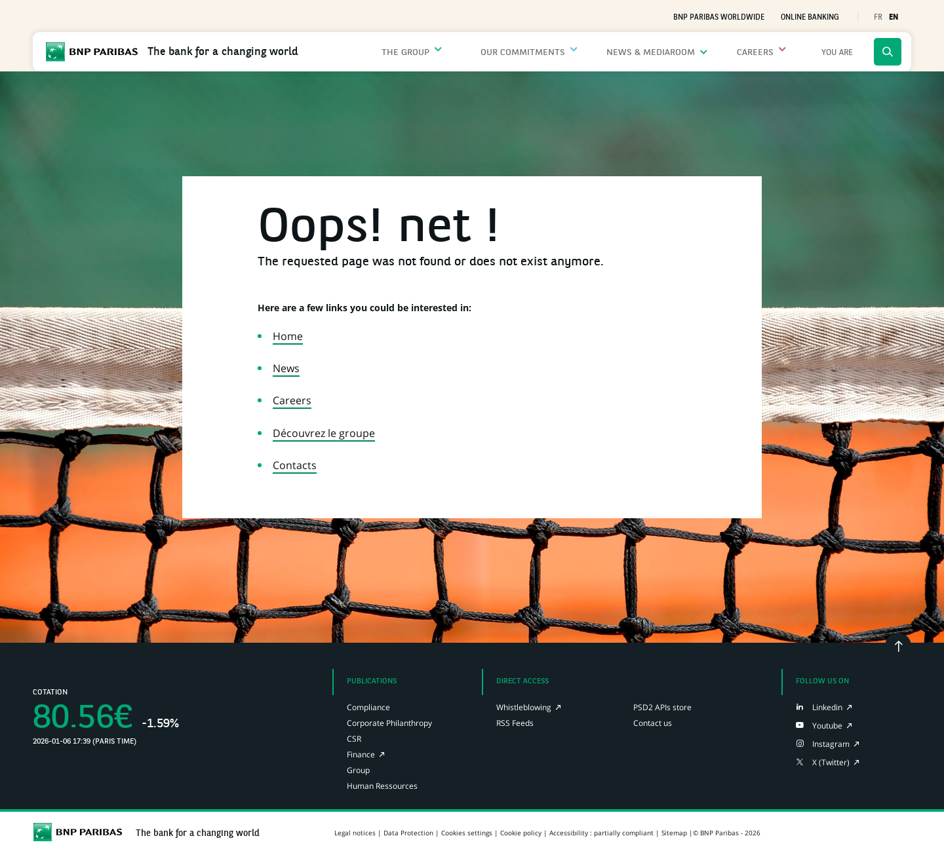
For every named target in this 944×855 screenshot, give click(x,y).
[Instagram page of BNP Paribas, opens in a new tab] (823, 744)
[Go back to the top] (898, 646)
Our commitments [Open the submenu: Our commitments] (551, 52)
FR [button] (878, 18)
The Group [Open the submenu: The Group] (453, 52)
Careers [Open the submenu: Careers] (764, 52)
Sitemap (674, 832)
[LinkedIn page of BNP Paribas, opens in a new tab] (819, 707)
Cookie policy (520, 832)
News (286, 368)
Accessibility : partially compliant (601, 832)
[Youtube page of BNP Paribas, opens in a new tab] (819, 725)
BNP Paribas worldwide (718, 18)
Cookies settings (466, 832)
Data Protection (408, 832)
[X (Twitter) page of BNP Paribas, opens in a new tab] (823, 762)
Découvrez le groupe (324, 433)
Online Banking (810, 18)
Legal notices (355, 832)
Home (288, 336)
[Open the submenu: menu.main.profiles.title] (837, 52)
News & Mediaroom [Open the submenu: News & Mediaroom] (669, 52)
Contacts (295, 465)
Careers (292, 400)
